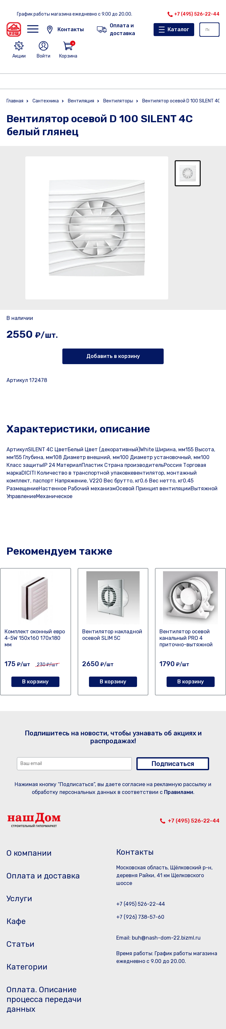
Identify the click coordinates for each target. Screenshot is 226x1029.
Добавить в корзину (113, 356)
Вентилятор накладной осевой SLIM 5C (112, 634)
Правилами (178, 792)
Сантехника (45, 101)
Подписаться (172, 764)
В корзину (35, 682)
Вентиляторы (118, 101)
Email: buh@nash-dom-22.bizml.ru (158, 938)
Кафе (16, 921)
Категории (26, 966)
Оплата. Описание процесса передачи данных (44, 999)
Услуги (19, 898)
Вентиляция (81, 101)
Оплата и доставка (43, 875)
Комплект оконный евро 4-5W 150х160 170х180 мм (35, 638)
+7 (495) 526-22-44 (197, 14)
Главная (14, 101)
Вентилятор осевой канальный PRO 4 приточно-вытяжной (186, 638)
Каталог (178, 29)
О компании (29, 853)
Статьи (20, 944)
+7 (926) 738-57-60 (140, 917)
